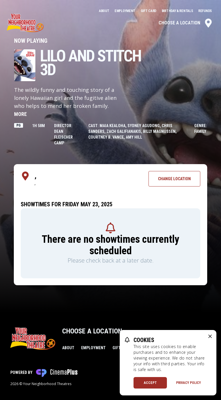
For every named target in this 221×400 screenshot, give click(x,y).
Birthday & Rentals (178, 11)
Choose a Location (186, 23)
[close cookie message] (210, 336)
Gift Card (149, 11)
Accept (150, 383)
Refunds (205, 11)
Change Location (174, 178)
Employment (125, 11)
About (104, 11)
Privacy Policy (188, 383)
